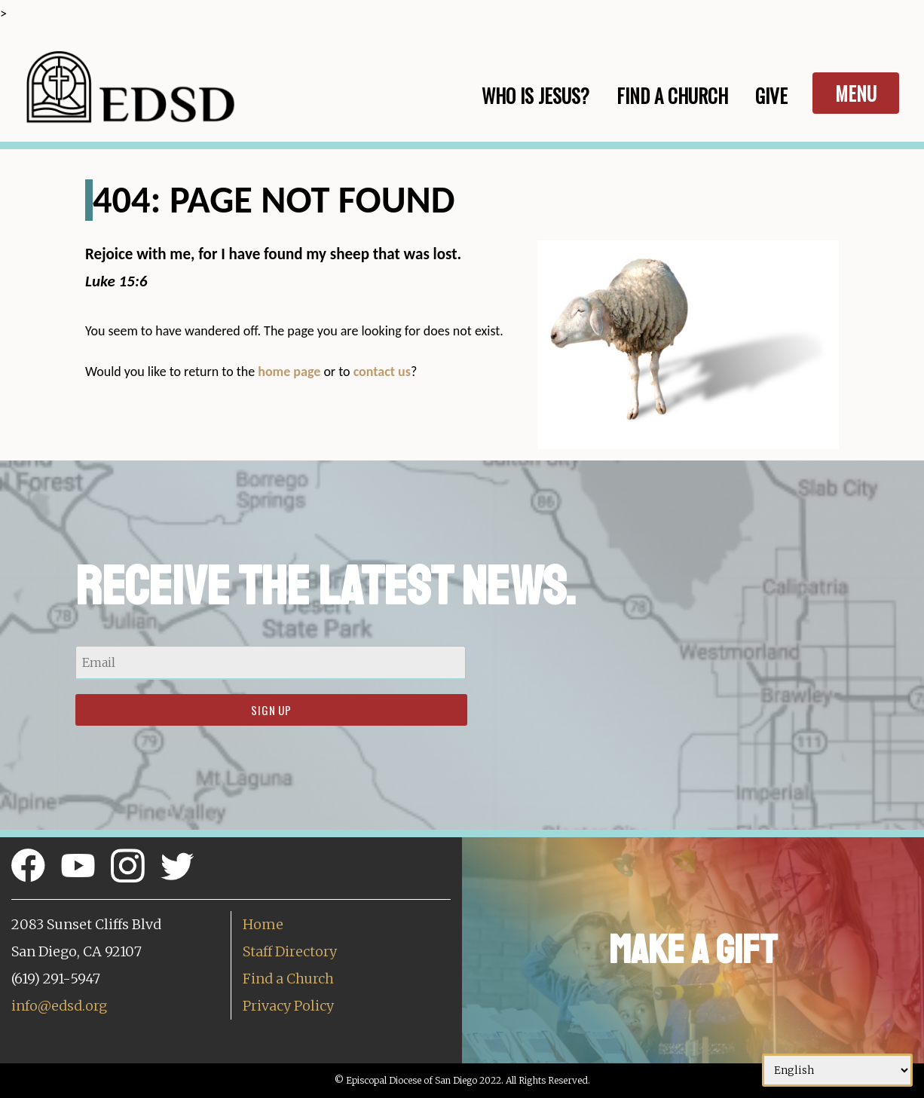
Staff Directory (290, 951)
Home (263, 924)
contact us (382, 371)
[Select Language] (837, 1070)
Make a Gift (693, 950)
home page (289, 371)
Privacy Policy (288, 1005)
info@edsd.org (59, 1005)
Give (771, 95)
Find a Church (288, 978)
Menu (856, 93)
